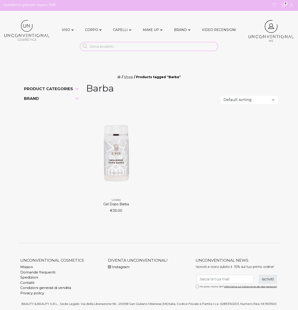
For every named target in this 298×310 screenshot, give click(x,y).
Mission (26, 267)
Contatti (27, 282)
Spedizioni (29, 277)
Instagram (119, 267)
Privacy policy (32, 293)
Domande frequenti (37, 272)
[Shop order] (249, 100)
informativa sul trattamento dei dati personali (250, 286)
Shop (128, 77)
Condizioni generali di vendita (45, 287)
